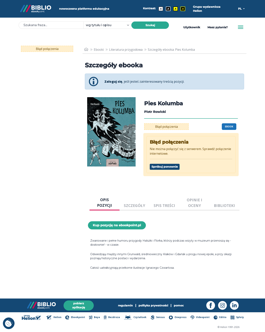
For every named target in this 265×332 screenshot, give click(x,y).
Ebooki (99, 49)
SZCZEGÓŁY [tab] (134, 205)
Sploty (237, 317)
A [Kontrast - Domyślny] (161, 8)
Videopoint (200, 317)
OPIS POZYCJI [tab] (104, 202)
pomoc (179, 305)
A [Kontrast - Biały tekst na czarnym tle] (168, 8)
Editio (220, 317)
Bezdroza (112, 317)
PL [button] (240, 8)
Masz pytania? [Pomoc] (217, 27)
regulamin (125, 305)
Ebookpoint (75, 317)
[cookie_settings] (9, 323)
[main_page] (86, 49)
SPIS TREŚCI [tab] (164, 205)
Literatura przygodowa (126, 49)
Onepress (178, 317)
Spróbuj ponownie (164, 166)
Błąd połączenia (47, 49)
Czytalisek (135, 317)
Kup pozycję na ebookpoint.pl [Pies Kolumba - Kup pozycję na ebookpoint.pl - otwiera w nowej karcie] (117, 225)
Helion (53, 317)
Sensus (158, 317)
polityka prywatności (153, 305)
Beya (94, 317)
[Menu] (240, 27)
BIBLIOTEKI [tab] (224, 205)
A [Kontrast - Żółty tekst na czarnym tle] (183, 8)
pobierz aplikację (78, 305)
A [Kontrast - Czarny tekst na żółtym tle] (175, 8)
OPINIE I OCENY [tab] (194, 202)
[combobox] (109, 25)
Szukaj (150, 25)
